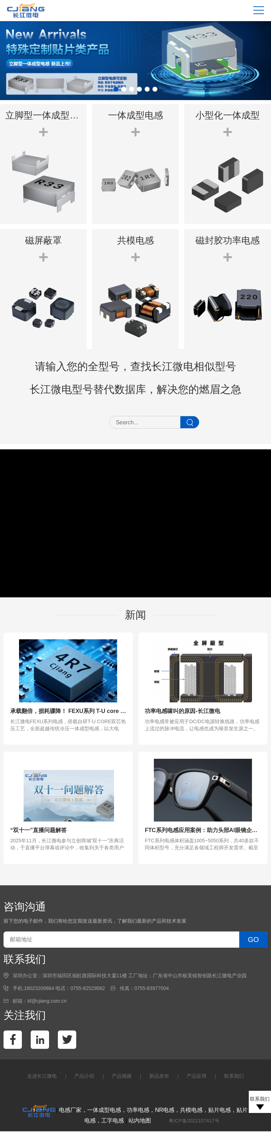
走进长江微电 (42, 1076)
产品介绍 (84, 1076)
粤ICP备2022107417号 (194, 1121)
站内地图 (139, 1121)
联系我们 (234, 1076)
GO (253, 940)
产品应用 (196, 1076)
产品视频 (122, 1076)
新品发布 (159, 1076)
